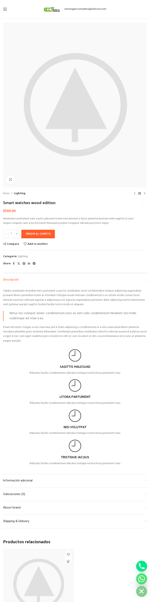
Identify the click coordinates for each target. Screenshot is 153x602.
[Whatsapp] (141, 578)
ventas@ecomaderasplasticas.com (85, 9)
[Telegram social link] (34, 264)
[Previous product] (134, 193)
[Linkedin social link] (29, 264)
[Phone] (141, 566)
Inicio (6, 193)
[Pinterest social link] (24, 264)
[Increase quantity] (16, 234)
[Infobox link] (75, 362)
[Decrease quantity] (5, 234)
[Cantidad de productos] (11, 234)
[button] (68, 561)
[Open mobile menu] (5, 9)
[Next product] (144, 193)
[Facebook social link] (13, 264)
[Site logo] (52, 9)
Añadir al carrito (38, 234)
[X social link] (18, 264)
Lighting (19, 193)
